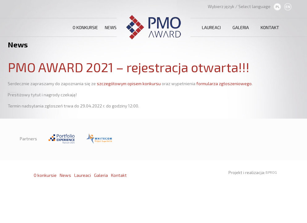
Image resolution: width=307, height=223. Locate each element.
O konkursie (85, 27)
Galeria (240, 27)
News (111, 27)
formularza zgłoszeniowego (224, 83)
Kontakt (270, 27)
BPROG (271, 172)
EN (287, 7)
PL (277, 7)
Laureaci (211, 27)
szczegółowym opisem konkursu (129, 83)
